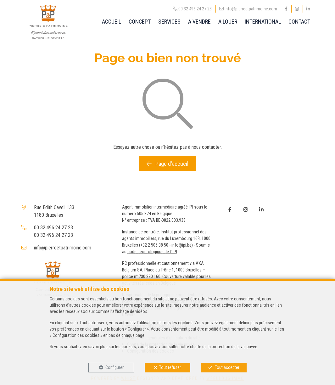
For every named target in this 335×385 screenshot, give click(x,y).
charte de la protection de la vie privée (223, 346)
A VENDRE (199, 21)
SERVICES (169, 21)
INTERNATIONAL (263, 21)
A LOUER (227, 21)
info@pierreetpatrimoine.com (62, 248)
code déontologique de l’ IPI (152, 251)
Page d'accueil (167, 163)
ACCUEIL (111, 21)
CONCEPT (140, 21)
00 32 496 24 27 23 (53, 228)
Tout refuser (170, 367)
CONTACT (299, 21)
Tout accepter (227, 367)
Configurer (114, 367)
